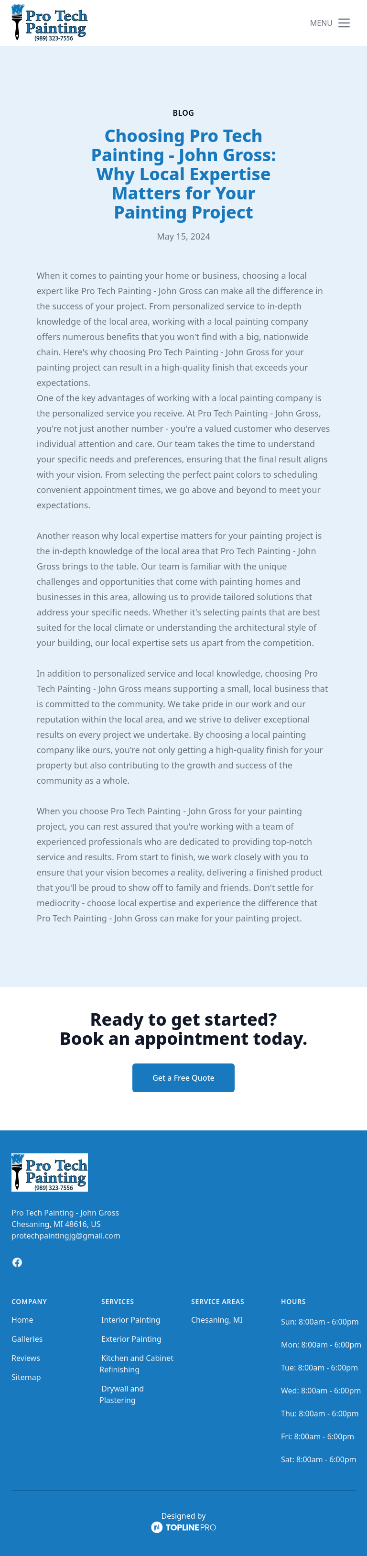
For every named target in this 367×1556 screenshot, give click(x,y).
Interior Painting (131, 1320)
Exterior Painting (131, 1339)
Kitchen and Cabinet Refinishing (136, 1364)
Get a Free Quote (183, 1078)
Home (22, 1320)
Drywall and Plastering (121, 1394)
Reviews (25, 1358)
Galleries (27, 1339)
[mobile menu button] (344, 22)
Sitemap (26, 1377)
